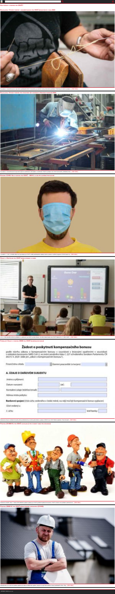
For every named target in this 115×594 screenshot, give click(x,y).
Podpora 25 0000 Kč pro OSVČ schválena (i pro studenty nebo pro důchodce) (25, 423)
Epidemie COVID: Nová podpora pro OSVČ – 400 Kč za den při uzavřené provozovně (27, 175)
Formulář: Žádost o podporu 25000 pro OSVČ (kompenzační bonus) (22, 341)
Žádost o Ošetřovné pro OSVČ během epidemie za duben (18, 258)
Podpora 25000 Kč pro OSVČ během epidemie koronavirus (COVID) (22, 506)
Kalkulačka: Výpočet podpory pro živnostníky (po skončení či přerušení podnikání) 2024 (28, 92)
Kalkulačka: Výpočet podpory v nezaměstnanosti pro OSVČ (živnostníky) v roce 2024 (27, 10)
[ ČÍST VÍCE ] (75, 89)
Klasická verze (10, 591)
